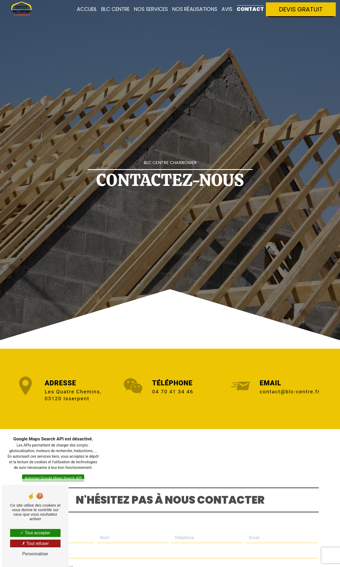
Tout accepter (35, 533)
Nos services (151, 9)
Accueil (87, 9)
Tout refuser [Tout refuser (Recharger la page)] (35, 543)
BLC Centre (115, 9)
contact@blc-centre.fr (290, 392)
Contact (250, 9)
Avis (227, 9)
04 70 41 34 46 (172, 392)
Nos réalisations (194, 9)
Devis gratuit (301, 9)
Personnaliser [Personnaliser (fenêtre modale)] (35, 554)
